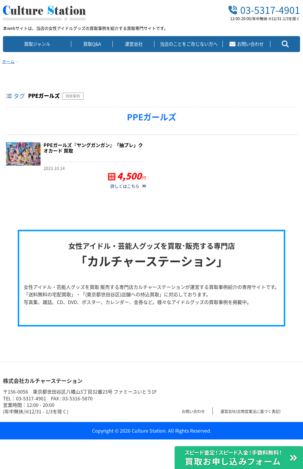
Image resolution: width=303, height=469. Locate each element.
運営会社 (134, 44)
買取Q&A (92, 44)
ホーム (8, 61)
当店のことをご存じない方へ (188, 44)
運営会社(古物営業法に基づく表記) (263, 410)
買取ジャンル (37, 44)
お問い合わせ (196, 410)
